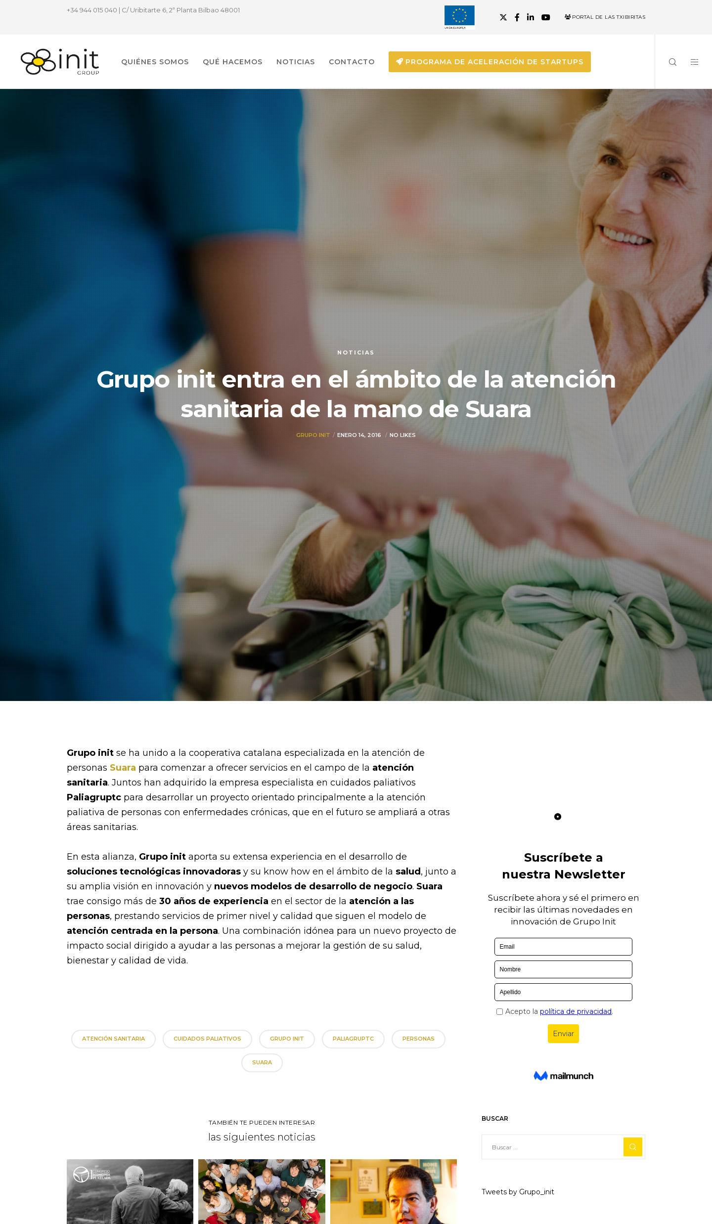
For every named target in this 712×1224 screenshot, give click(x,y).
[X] (503, 17)
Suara (124, 767)
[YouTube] (545, 17)
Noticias (356, 352)
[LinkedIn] (530, 17)
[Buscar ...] (563, 1147)
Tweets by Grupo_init (518, 1191)
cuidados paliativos (207, 1038)
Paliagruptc (353, 1038)
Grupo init (313, 435)
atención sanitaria (113, 1038)
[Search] (666, 62)
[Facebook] (517, 17)
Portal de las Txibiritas (605, 17)
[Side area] (688, 62)
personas (418, 1038)
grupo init (287, 1038)
